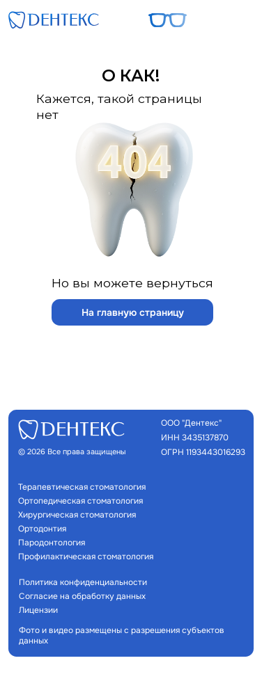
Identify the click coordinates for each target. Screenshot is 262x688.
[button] (239, 20)
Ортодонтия (42, 529)
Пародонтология (51, 543)
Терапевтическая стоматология (82, 487)
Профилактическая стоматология (85, 557)
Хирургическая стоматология (77, 515)
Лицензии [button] (38, 610)
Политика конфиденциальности (83, 582)
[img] (53, 20)
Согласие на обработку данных (82, 596)
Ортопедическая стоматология (80, 501)
